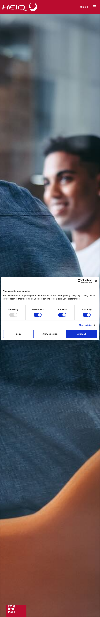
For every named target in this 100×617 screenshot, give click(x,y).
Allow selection (49, 334)
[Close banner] (96, 281)
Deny (18, 334)
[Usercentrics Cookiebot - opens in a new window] (80, 281)
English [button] (85, 7)
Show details (85, 325)
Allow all (81, 334)
